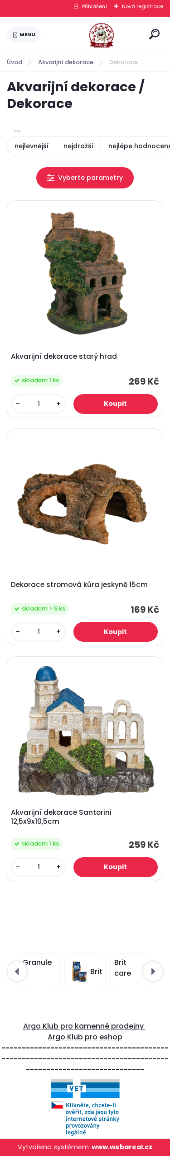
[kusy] (38, 404)
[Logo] (93, 35)
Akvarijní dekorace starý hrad (64, 356)
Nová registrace (142, 6)
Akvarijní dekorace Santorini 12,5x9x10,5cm (61, 817)
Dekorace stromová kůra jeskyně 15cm (79, 584)
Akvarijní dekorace (65, 62)
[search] (154, 34)
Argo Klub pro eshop (85, 1037)
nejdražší (78, 145)
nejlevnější (32, 145)
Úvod (14, 62)
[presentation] (17, 971)
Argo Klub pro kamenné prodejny (84, 1026)
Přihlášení (94, 6)
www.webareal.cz (122, 1146)
